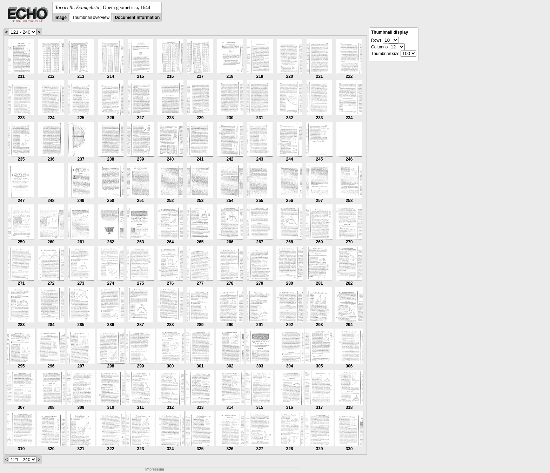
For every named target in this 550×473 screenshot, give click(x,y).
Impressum (154, 469)
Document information (137, 17)
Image (60, 17)
